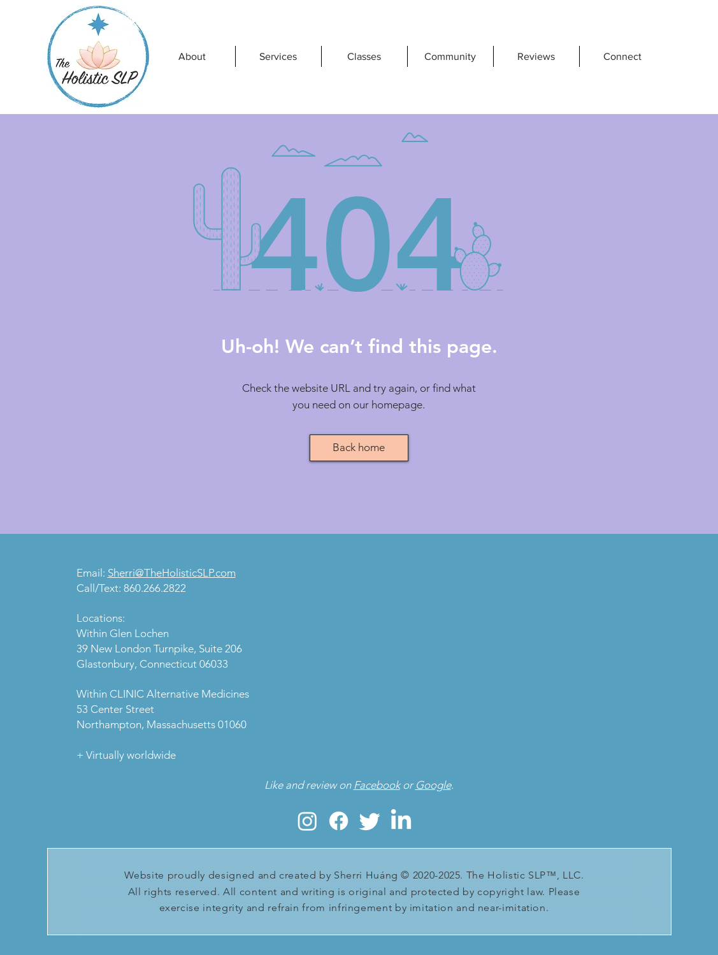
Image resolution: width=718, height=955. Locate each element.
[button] (364, 56)
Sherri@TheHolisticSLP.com (172, 572)
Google (433, 785)
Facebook (377, 785)
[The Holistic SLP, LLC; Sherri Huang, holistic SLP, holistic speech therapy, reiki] (307, 820)
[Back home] (359, 447)
